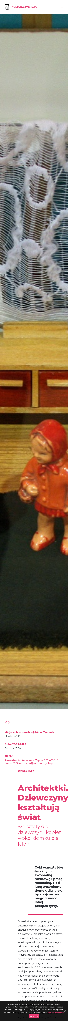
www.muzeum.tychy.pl (40, 784)
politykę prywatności (56, 1012)
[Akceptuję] (64, 1011)
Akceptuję (34, 1016)
